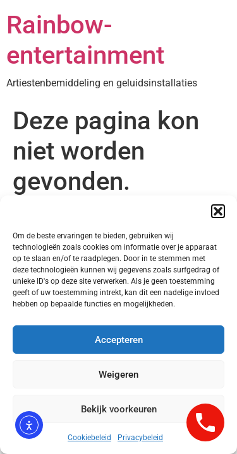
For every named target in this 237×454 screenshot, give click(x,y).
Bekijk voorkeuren (119, 409)
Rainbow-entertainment (85, 40)
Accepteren (119, 340)
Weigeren (118, 374)
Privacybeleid (140, 437)
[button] (218, 211)
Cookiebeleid (89, 437)
